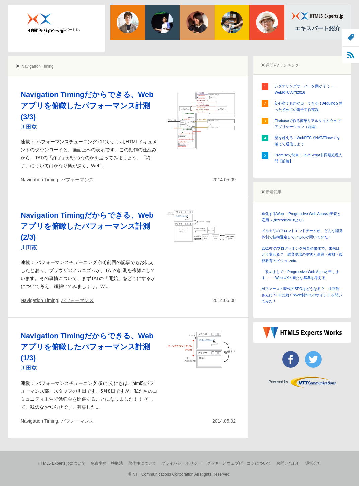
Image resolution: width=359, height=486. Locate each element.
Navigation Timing (39, 179)
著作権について (142, 463)
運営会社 (313, 463)
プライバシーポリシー (181, 463)
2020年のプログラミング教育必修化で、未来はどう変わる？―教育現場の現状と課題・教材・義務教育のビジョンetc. (302, 254)
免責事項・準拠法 (107, 463)
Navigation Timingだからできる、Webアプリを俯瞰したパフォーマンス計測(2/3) (87, 226)
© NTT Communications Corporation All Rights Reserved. (179, 474)
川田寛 (29, 127)
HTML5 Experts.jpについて (62, 463)
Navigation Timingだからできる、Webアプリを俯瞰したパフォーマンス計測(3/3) (87, 105)
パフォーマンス (77, 179)
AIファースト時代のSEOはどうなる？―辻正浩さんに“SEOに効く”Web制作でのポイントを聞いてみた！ (302, 295)
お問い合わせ (288, 463)
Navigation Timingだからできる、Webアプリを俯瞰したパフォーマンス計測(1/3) (87, 347)
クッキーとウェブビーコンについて (239, 463)
